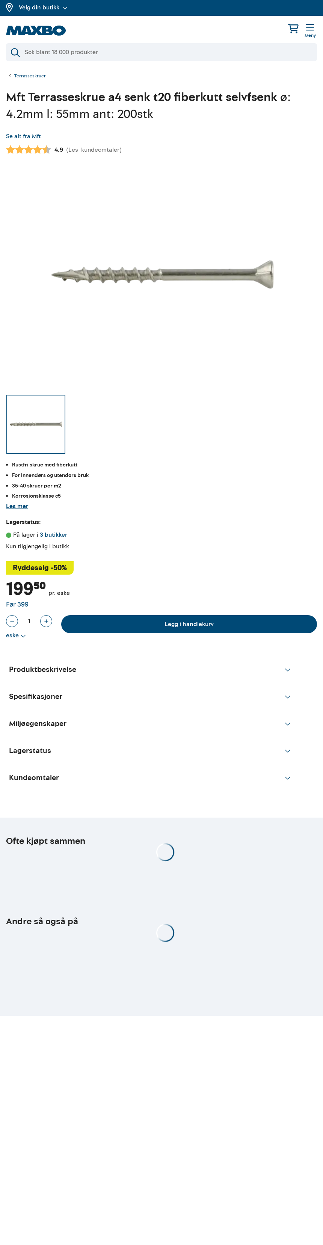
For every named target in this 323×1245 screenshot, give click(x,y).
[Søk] (161, 52)
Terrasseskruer (30, 76)
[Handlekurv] (293, 28)
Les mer (17, 506)
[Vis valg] (16, 636)
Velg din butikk (43, 7)
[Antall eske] (29, 621)
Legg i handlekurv (189, 624)
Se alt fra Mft (23, 136)
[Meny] (310, 31)
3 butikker (53, 535)
